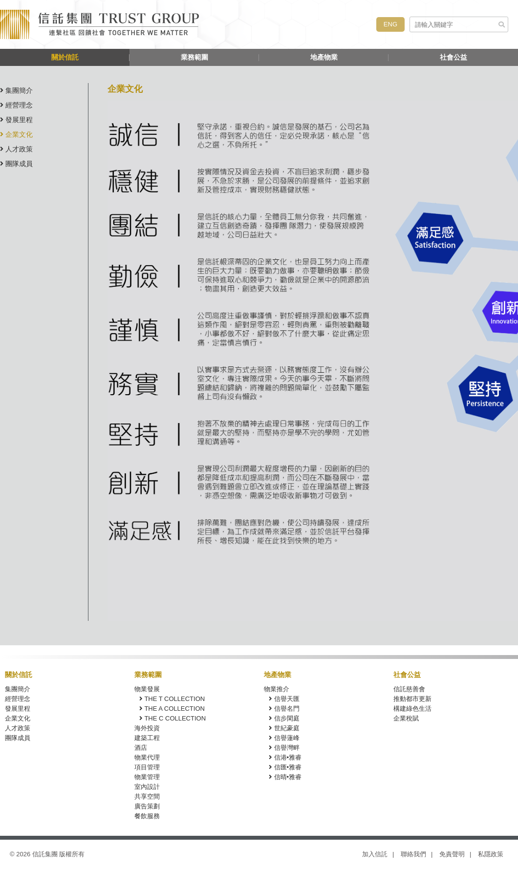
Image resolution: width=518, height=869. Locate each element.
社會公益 (453, 57)
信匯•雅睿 (285, 767)
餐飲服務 (147, 816)
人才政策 (16, 149)
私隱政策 (490, 854)
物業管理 (147, 777)
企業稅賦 (406, 718)
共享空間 (147, 796)
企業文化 (16, 134)
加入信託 (375, 854)
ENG (390, 24)
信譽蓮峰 (284, 738)
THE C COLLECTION (172, 718)
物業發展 (147, 689)
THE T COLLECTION (172, 698)
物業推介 (276, 689)
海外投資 (147, 728)
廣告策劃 (147, 806)
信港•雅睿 (285, 757)
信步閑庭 (284, 718)
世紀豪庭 (284, 728)
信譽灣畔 (284, 747)
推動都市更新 (412, 698)
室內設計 (147, 786)
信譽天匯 (284, 698)
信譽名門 (284, 708)
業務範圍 (194, 57)
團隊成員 (16, 164)
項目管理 (147, 767)
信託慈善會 (409, 689)
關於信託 (65, 57)
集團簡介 (16, 90)
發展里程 (16, 120)
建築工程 (147, 738)
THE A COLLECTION (172, 708)
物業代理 (147, 757)
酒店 (140, 747)
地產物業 (324, 57)
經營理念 (16, 105)
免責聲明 (452, 854)
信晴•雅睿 (285, 777)
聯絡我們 (413, 854)
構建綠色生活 (412, 708)
